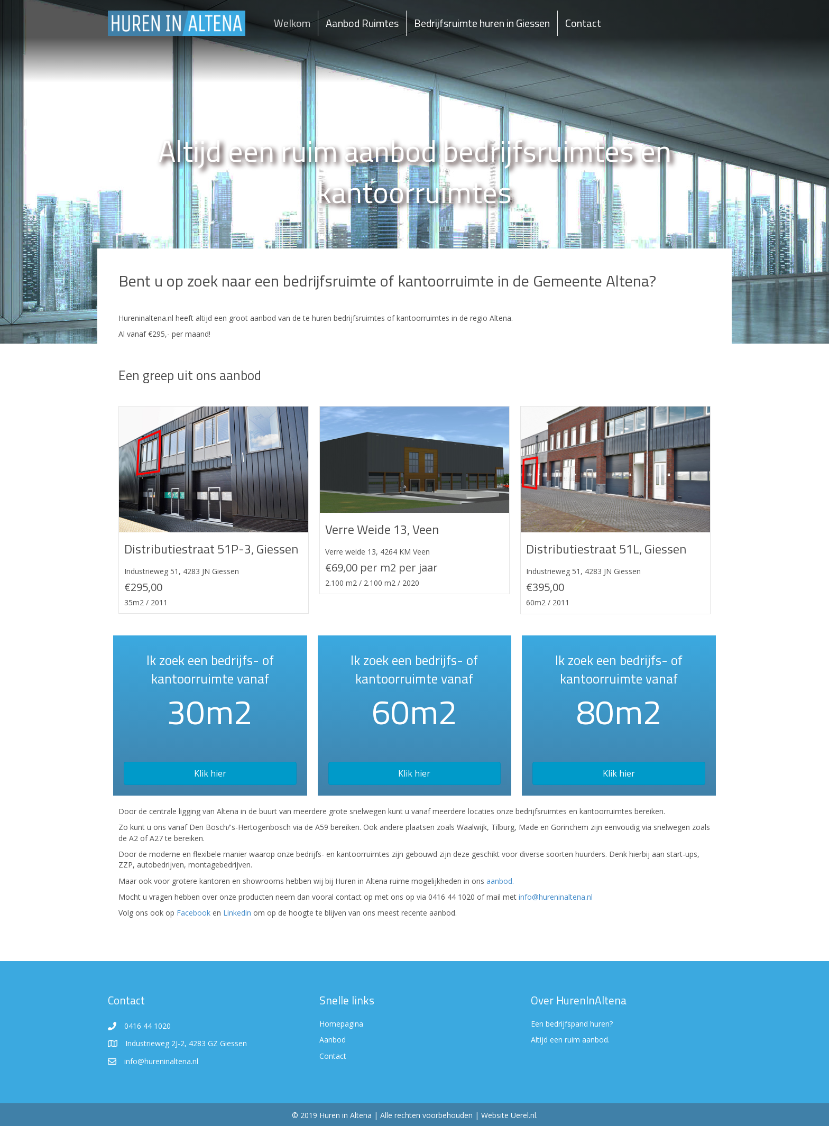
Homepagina (341, 1024)
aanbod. (500, 881)
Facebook (193, 913)
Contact (583, 23)
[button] (210, 773)
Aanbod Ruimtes (362, 23)
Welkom (292, 23)
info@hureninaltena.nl (556, 897)
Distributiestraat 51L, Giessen (606, 548)
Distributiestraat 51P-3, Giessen (211, 548)
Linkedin (237, 913)
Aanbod (332, 1040)
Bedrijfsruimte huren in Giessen (482, 23)
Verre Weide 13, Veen (382, 529)
